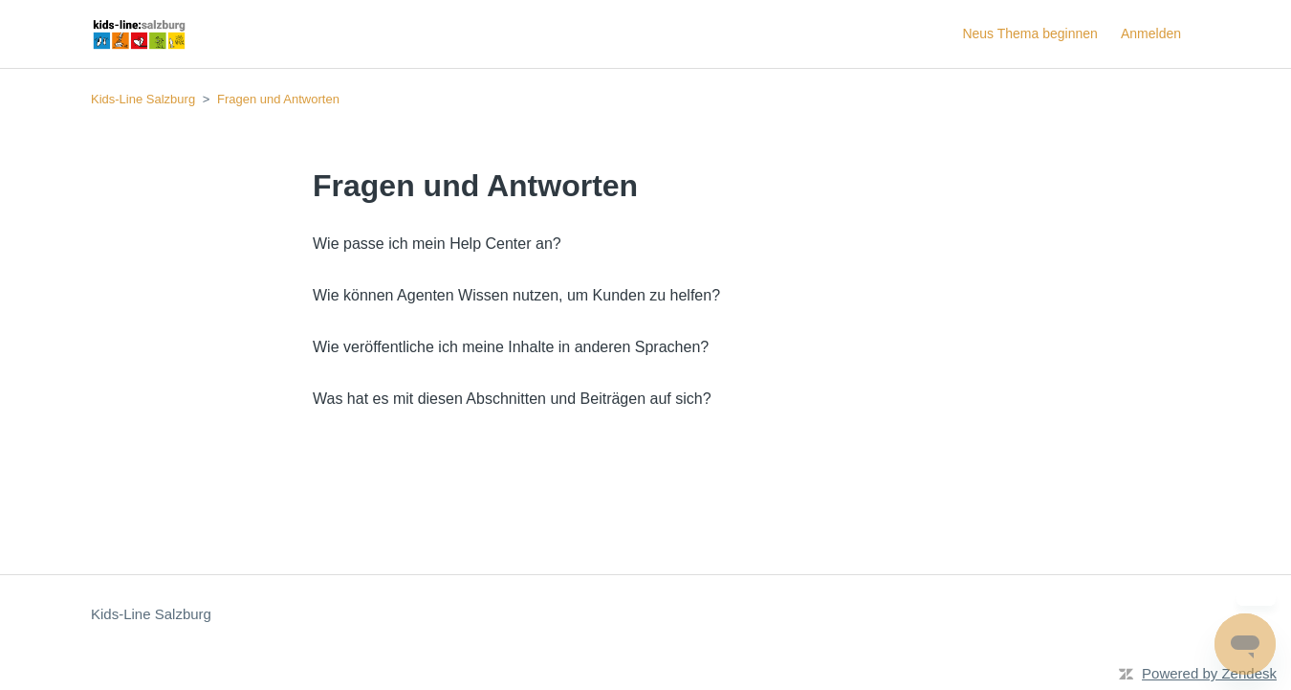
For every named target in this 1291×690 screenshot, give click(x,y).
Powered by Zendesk (1209, 673)
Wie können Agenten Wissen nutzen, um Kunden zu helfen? (516, 295)
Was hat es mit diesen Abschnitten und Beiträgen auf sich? (512, 398)
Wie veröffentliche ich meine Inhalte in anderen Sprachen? (511, 347)
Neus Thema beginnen (1029, 33)
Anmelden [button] (1151, 33)
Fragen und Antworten (278, 99)
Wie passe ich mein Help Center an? (437, 243)
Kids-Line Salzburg (143, 99)
